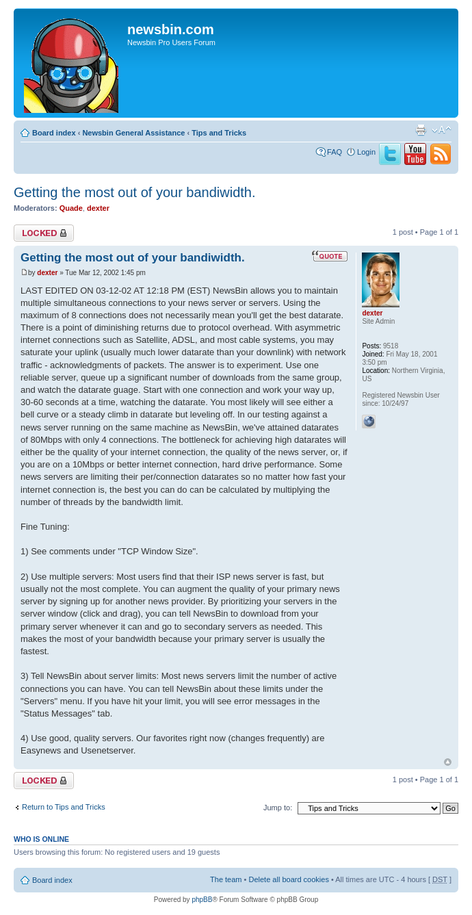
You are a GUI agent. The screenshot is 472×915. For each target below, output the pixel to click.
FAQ (334, 152)
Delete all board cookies (288, 879)
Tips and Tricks (219, 133)
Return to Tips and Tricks (63, 807)
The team (225, 879)
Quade (71, 208)
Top (447, 762)
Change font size (441, 130)
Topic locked (44, 233)
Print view (420, 130)
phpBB (202, 899)
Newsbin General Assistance (133, 133)
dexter (98, 208)
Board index (54, 133)
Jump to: (277, 807)
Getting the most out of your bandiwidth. (135, 192)
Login (366, 152)
